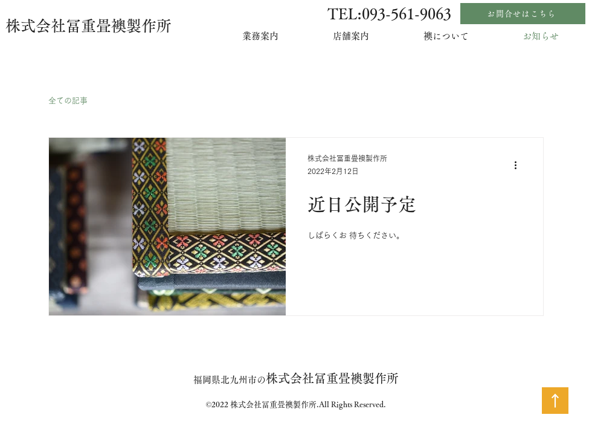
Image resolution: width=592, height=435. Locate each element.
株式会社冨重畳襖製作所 (88, 25)
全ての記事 (68, 101)
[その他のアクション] (519, 165)
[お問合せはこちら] (522, 13)
